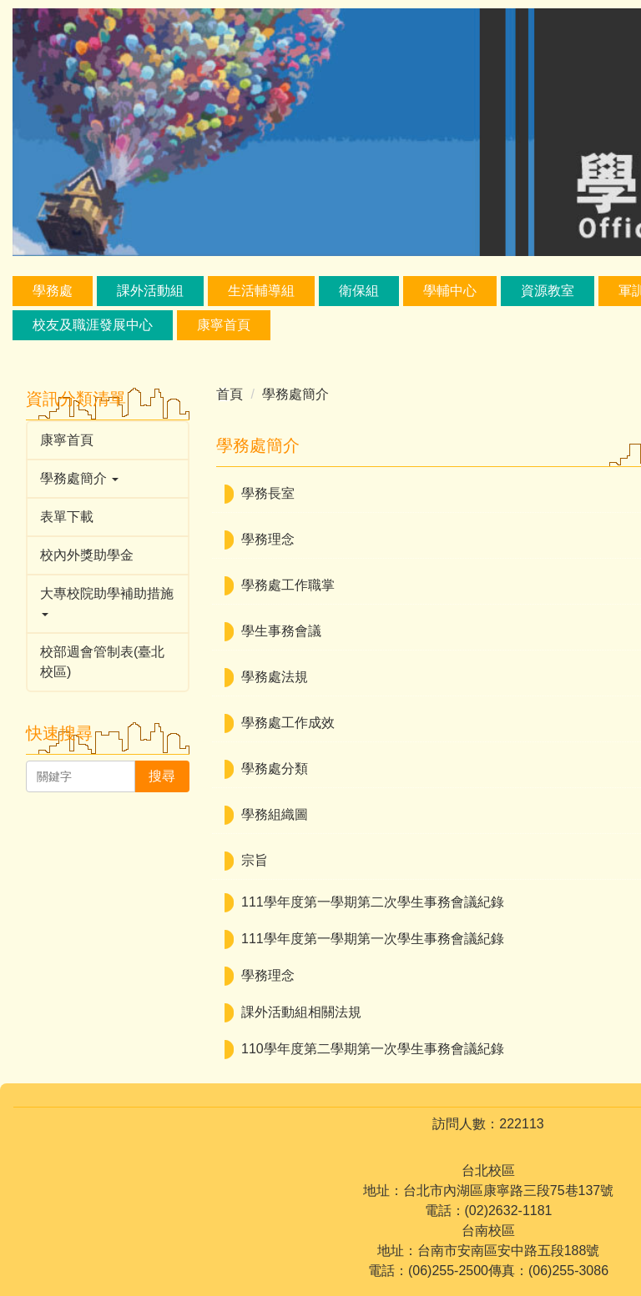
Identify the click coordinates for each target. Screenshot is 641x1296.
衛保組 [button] (359, 291)
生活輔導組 (261, 291)
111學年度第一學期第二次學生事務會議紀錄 (372, 902)
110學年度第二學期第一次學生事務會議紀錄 (372, 1049)
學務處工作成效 (288, 723)
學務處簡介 (295, 394)
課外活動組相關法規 (301, 1012)
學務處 (53, 291)
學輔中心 (450, 291)
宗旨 (254, 860)
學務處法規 (274, 677)
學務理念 (268, 539)
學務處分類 (274, 768)
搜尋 (162, 776)
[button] (108, 478)
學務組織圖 (274, 814)
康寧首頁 (223, 325)
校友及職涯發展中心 (93, 325)
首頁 (229, 394)
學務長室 (268, 493)
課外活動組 (150, 291)
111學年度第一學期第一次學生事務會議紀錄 (372, 939)
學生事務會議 (281, 631)
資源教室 (547, 291)
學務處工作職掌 (288, 585)
